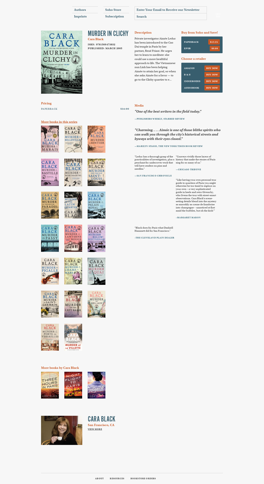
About (99, 478)
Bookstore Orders (143, 478)
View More (95, 429)
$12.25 (214, 42)
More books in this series (59, 122)
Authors (80, 10)
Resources (117, 478)
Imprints (80, 16)
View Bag (218, 15)
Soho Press (54, 13)
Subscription (114, 16)
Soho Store (113, 10)
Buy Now (212, 68)
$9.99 (215, 48)
